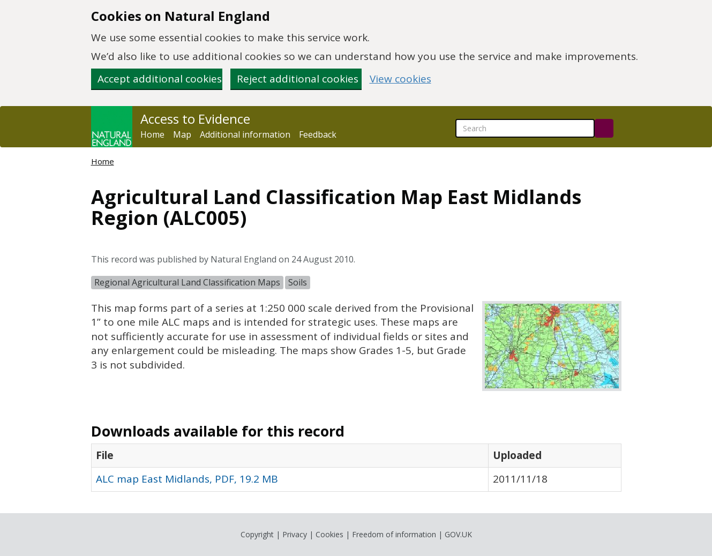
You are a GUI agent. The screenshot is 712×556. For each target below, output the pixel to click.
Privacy (294, 534)
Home (152, 134)
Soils (297, 282)
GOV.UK (458, 534)
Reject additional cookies (297, 79)
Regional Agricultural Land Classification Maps (187, 282)
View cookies (400, 79)
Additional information (245, 134)
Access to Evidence (195, 118)
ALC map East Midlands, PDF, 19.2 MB (187, 479)
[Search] (604, 128)
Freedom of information (394, 534)
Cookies (329, 534)
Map (182, 134)
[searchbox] (525, 128)
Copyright (257, 534)
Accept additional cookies (160, 79)
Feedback (317, 134)
